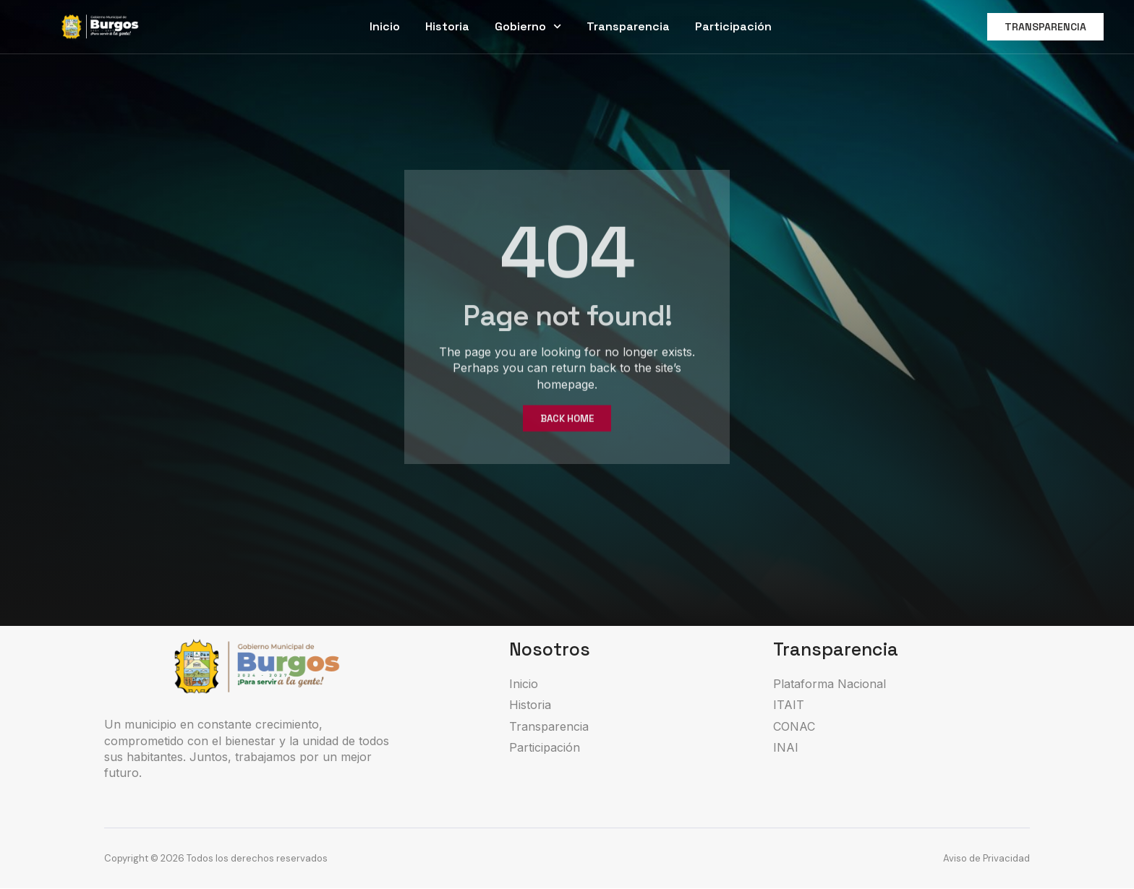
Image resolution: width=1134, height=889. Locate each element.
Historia (447, 26)
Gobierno (528, 26)
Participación (733, 26)
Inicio (385, 26)
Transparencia (628, 26)
